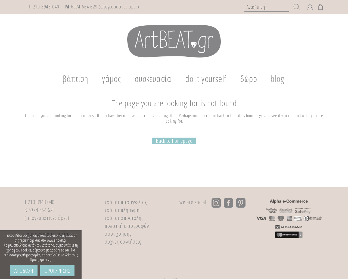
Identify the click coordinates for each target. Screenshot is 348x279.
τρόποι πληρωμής (123, 210)
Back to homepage (174, 140)
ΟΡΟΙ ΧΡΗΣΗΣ (57, 270)
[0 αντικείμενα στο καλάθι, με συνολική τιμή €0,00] (320, 6)
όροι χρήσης (118, 233)
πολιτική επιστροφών (127, 225)
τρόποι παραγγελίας (126, 202)
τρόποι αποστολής (124, 218)
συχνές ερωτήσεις (123, 241)
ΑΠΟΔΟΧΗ (23, 270)
